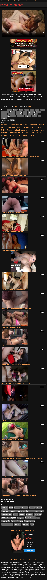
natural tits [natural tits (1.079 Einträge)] (22, 133)
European (12, 112)
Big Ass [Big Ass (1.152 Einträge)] (15, 124)
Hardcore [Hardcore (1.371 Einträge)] (23, 130)
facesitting (19, 112)
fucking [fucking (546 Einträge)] (3, 130)
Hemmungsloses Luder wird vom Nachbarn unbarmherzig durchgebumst (22, 458)
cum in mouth (5, 112)
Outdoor (31, 114)
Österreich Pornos (13, 0)
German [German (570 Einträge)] (9, 130)
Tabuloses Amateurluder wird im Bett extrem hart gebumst (18, 402)
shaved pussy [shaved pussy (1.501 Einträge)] (12, 135)
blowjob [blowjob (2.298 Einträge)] (40, 124)
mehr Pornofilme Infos (7, 103)
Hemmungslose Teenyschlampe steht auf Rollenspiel (16, 308)
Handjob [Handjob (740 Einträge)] (16, 130)
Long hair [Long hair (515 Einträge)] (20, 518)
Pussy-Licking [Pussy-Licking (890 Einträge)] (29, 521)
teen (39, 116)
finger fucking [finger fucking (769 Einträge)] (36, 127)
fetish (25, 112)
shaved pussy (20, 116)
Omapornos (38, 0)
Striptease (28, 116)
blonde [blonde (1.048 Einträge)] (34, 125)
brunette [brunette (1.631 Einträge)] (4, 127)
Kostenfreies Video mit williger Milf (11, 327)
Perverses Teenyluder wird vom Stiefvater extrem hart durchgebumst (20, 156)
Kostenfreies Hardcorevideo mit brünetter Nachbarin (16, 383)
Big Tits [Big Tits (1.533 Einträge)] (28, 124)
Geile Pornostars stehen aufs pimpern (12, 346)
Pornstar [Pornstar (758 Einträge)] (34, 133)
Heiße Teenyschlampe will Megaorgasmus (13, 420)
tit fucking (4, 118)
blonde (32, 109)
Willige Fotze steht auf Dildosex (10, 250)
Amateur (9, 109)
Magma (12, 120)
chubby (42, 109)
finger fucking (31, 112)
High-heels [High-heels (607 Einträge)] (31, 130)
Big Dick (21, 109)
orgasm (25, 114)
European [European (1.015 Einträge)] (19, 127)
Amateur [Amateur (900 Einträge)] (4, 124)
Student (34, 116)
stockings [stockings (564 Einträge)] (29, 135)
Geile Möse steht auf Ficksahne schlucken (13, 289)
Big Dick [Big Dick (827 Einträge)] (21, 124)
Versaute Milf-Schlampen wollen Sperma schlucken (16, 364)
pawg (35, 114)
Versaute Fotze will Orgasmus (10, 476)
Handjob (38, 112)
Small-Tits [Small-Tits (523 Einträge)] (22, 135)
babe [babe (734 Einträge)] (10, 124)
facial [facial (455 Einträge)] (25, 127)
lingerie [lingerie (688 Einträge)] (37, 130)
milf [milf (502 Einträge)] (16, 133)
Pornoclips (22, 0)
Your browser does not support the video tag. (23, 23)
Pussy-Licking (5, 116)
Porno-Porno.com (11, 5)
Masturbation (11, 114)
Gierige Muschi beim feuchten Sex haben (13, 212)
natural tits (19, 114)
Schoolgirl (12, 116)
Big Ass (15, 109)
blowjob (37, 109)
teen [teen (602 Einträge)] (34, 135)
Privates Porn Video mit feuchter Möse (12, 439)
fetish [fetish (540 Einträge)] (29, 127)
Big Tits (26, 109)
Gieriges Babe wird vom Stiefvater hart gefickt (14, 231)
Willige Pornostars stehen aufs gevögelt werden (15, 175)
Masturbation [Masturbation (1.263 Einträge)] (9, 133)
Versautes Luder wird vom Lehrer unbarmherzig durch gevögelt (19, 495)
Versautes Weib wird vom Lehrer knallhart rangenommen (17, 194)
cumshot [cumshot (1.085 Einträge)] (11, 127)
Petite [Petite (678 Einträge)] (28, 133)
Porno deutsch (30, 0)
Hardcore (4, 114)
